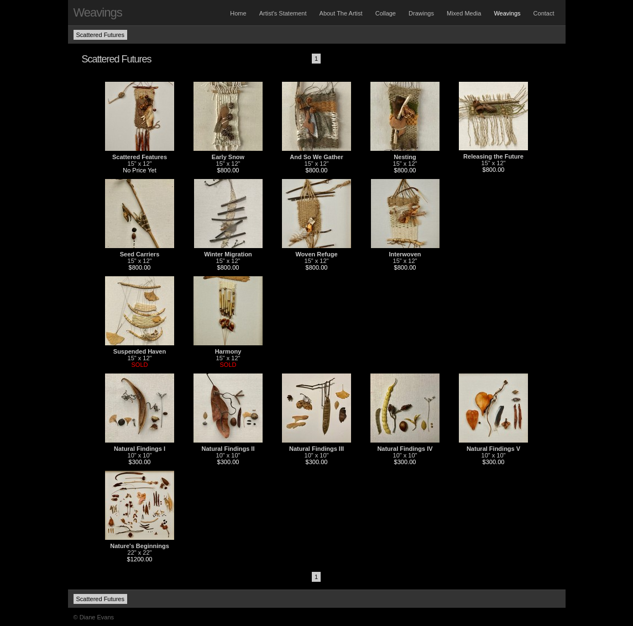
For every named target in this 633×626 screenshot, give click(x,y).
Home (238, 13)
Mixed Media (464, 13)
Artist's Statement (283, 13)
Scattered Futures (100, 34)
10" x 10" (140, 455)
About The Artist (341, 13)
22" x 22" (140, 552)
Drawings (421, 13)
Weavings (507, 13)
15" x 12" (140, 163)
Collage (385, 13)
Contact (543, 13)
